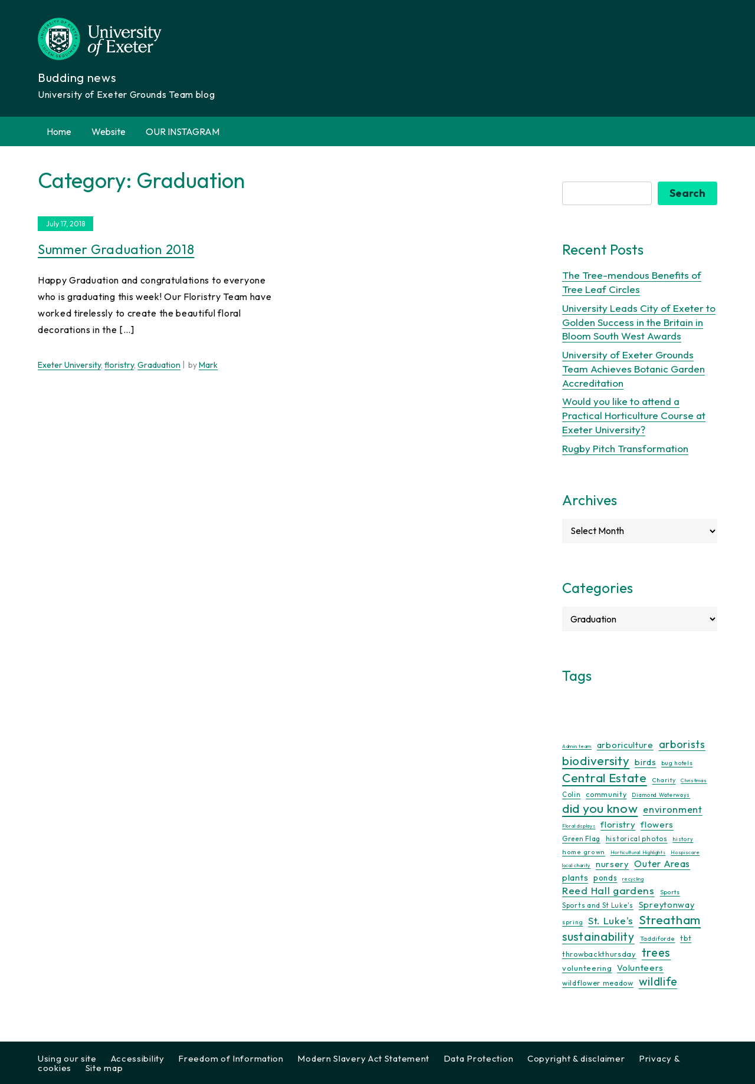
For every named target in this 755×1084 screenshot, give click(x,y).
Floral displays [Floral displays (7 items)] (579, 826)
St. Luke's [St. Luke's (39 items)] (610, 920)
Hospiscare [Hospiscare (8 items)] (685, 852)
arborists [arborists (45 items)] (682, 744)
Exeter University (69, 365)
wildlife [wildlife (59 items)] (658, 981)
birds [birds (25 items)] (645, 761)
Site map (104, 1067)
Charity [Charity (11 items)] (664, 780)
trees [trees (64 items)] (656, 952)
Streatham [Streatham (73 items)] (670, 919)
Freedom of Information (230, 1058)
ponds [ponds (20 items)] (605, 877)
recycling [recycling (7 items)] (633, 879)
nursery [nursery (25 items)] (612, 863)
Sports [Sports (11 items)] (670, 892)
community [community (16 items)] (606, 794)
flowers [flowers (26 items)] (657, 824)
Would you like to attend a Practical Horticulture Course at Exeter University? (633, 415)
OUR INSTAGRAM (182, 131)
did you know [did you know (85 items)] (600, 808)
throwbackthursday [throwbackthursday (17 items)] (599, 953)
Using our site (67, 1058)
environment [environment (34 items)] (673, 809)
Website (108, 131)
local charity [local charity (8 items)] (576, 865)
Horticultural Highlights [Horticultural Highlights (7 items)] (638, 852)
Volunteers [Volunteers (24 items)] (640, 968)
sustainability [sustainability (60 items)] (598, 936)
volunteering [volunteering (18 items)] (587, 968)
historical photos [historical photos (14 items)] (637, 838)
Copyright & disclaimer (576, 1058)
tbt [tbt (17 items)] (685, 938)
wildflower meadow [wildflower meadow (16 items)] (597, 982)
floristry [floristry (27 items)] (617, 824)
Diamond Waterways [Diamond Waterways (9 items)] (661, 795)
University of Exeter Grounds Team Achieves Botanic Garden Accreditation (633, 368)
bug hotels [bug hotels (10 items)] (676, 763)
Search (687, 193)
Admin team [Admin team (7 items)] (577, 746)
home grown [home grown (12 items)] (583, 852)
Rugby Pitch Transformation (625, 448)
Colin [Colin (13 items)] (571, 794)
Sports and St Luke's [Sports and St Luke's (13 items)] (597, 905)
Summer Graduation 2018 (116, 249)
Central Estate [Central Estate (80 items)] (604, 777)
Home (59, 131)
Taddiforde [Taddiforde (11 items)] (657, 939)
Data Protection (479, 1058)
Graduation (158, 365)
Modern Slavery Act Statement (363, 1058)
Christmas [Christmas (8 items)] (694, 780)
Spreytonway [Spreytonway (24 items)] (667, 905)
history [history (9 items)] (682, 839)
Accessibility (138, 1058)
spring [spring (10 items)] (572, 922)
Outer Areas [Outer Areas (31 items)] (662, 863)
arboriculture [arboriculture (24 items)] (625, 745)
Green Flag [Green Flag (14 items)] (581, 838)
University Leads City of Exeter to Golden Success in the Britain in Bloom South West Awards (638, 322)
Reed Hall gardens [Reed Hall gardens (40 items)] (608, 890)
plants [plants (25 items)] (575, 877)
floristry (119, 365)
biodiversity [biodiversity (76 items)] (595, 760)
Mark (208, 365)
